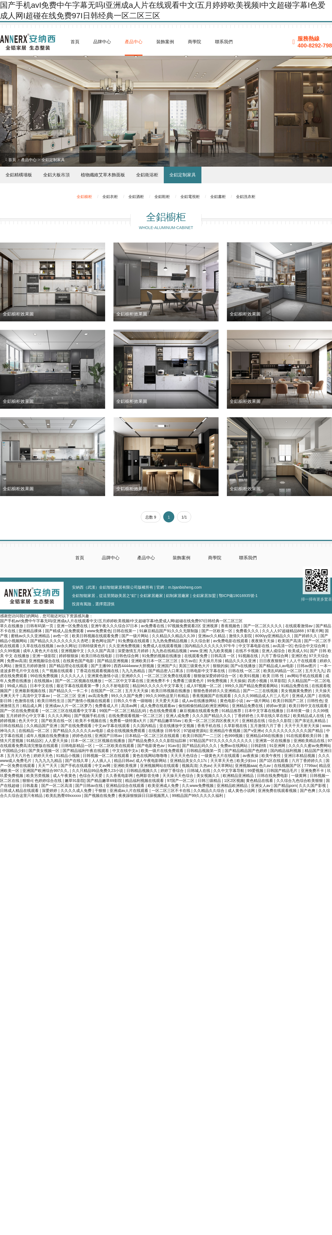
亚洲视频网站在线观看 (160, 765)
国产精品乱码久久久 (200, 745)
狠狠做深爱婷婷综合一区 (215, 676)
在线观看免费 (196, 656)
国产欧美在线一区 (57, 720)
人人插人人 (102, 760)
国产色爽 (308, 790)
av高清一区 (282, 646)
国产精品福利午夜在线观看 (86, 750)
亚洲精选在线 (254, 720)
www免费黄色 (99, 631)
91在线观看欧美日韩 (304, 735)
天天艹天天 (48, 765)
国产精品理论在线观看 (69, 666)
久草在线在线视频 (38, 646)
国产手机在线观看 (77, 765)
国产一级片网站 (135, 636)
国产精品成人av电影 (277, 666)
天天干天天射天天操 (302, 725)
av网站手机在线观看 (305, 676)
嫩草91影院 (75, 780)
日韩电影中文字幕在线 (206, 671)
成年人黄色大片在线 (41, 651)
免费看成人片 (107, 705)
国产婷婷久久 (306, 636)
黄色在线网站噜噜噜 (150, 755)
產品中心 (133, 41)
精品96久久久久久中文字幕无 (158, 685)
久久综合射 (201, 641)
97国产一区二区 (181, 780)
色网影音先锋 (148, 775)
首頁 (75, 41)
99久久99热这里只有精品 (168, 695)
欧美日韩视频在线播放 (171, 690)
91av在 (174, 745)
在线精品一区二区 (35, 730)
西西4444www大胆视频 (134, 666)
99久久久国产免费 (127, 695)
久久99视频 (10, 651)
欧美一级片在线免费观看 (163, 750)
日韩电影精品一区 (77, 745)
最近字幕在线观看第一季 (78, 685)
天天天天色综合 (184, 755)
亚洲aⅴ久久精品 (212, 636)
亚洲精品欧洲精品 (233, 785)
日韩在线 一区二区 (244, 671)
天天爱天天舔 (167, 700)
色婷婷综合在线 (49, 780)
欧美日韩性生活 (51, 700)
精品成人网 (32, 705)
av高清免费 (98, 695)
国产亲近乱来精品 (311, 720)
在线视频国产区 (288, 765)
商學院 (194, 41)
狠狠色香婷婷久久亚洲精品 (217, 690)
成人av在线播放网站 (200, 700)
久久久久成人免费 (77, 790)
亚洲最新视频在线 (31, 690)
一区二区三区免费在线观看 (168, 676)
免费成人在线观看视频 (163, 646)
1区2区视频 (234, 780)
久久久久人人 (73, 676)
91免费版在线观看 (134, 641)
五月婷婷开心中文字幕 (26, 715)
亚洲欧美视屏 (125, 765)
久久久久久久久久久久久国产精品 (294, 730)
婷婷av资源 (276, 705)
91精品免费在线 (295, 685)
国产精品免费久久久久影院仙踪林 (157, 740)
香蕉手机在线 (209, 725)
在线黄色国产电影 (79, 661)
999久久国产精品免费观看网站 (252, 685)
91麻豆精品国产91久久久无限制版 (169, 631)
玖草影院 (278, 681)
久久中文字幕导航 (229, 770)
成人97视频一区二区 (204, 685)
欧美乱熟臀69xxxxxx (64, 795)
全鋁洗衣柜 (245, 196)
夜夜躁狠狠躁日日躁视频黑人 (144, 795)
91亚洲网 (277, 745)
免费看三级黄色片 (189, 681)
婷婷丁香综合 (172, 770)
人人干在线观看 (303, 661)
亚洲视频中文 (73, 651)
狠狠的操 (220, 666)
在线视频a (43, 681)
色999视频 (233, 735)
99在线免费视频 (44, 676)
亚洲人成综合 (274, 651)
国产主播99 (101, 666)
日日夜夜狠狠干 (273, 661)
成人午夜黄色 (65, 775)
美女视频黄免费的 (297, 690)
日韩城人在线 (199, 770)
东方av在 (188, 661)
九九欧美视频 (221, 651)
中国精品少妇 (14, 750)
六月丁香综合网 (275, 656)
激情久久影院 (241, 636)
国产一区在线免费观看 (20, 710)
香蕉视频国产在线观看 (212, 695)
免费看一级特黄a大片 (129, 720)
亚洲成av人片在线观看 (130, 790)
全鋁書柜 (218, 196)
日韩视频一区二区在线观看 (106, 755)
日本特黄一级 (298, 710)
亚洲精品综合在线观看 (126, 785)
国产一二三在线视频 (261, 690)
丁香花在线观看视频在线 (98, 671)
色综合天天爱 (91, 775)
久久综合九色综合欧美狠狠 (300, 780)
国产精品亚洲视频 (113, 661)
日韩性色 (315, 700)
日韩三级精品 (210, 780)
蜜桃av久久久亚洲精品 (31, 636)
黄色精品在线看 (260, 780)
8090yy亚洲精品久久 (273, 636)
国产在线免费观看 (77, 725)
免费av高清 (17, 661)
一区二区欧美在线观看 (115, 745)
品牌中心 (102, 41)
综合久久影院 (280, 720)
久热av (205, 765)
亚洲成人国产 (304, 695)
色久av (265, 765)
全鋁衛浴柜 (147, 174)
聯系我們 (224, 41)
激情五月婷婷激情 (31, 666)
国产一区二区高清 (57, 785)
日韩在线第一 (125, 631)
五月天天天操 (137, 690)
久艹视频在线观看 (58, 671)
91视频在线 (248, 656)
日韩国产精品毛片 (282, 770)
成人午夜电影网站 (152, 760)
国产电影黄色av (151, 745)
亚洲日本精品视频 (300, 755)
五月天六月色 (19, 755)
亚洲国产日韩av (109, 735)
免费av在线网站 (234, 745)
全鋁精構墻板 (19, 174)
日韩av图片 (307, 666)
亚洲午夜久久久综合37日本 (115, 626)
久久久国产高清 (101, 651)
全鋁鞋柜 (162, 196)
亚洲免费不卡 (158, 681)
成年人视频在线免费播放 (48, 735)
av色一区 (61, 636)
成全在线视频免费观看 (126, 730)
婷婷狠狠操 (69, 656)
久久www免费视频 (198, 785)
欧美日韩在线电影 (97, 656)
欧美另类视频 (38, 775)
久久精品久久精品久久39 (174, 636)
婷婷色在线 (82, 735)
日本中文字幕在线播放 (264, 710)
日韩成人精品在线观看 (20, 790)
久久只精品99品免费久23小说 (98, 770)
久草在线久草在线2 (273, 715)
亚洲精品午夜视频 (225, 730)
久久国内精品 (145, 725)
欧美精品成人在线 (309, 715)
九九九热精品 (134, 671)
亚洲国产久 (167, 666)
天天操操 (237, 681)
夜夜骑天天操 (263, 641)
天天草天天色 (222, 760)
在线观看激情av (299, 626)
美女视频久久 (208, 775)
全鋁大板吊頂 (56, 174)
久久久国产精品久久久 (212, 715)
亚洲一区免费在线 (73, 626)
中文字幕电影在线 (254, 646)
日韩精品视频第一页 (204, 750)
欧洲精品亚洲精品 (239, 775)
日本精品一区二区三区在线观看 (152, 735)
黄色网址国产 (104, 641)
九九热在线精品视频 (170, 651)
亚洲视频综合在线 (45, 661)
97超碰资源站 (196, 730)
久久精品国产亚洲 (42, 725)
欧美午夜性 (271, 755)
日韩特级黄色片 (92, 646)
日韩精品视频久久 (142, 770)
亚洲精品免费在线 (248, 705)
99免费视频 (217, 681)
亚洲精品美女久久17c (189, 760)
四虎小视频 (258, 681)
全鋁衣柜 (110, 196)
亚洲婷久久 (131, 676)
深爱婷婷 (50, 790)
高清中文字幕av (36, 695)
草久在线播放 (12, 626)
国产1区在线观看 (274, 760)
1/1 (184, 517)
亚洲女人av (261, 785)
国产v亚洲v (253, 730)
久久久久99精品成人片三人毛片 (262, 695)
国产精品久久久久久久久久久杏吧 (59, 641)
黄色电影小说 (232, 700)
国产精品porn (285, 785)
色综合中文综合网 (310, 646)
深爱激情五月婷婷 (134, 651)
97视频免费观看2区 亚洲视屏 (193, 626)
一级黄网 (299, 775)
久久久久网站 (60, 715)
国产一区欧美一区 (217, 631)
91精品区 (34, 740)
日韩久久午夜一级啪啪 (133, 700)
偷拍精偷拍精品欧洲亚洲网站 (204, 705)
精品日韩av (124, 760)
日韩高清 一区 (223, 656)
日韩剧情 (259, 745)
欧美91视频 (250, 676)
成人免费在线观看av (158, 705)
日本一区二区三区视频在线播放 (98, 740)
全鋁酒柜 (136, 196)
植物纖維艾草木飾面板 (103, 174)
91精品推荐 (232, 710)
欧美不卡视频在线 (91, 720)
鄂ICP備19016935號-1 (238, 595)
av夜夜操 (251, 755)
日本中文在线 (42, 685)
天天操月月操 (211, 661)
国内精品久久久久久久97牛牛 (210, 646)
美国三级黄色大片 (195, 666)
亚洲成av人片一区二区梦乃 (69, 705)
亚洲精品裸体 (31, 631)
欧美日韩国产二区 (289, 700)
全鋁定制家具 (53, 159)
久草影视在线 (236, 725)
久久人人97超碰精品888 (283, 631)
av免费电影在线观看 (231, 641)
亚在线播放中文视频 (177, 725)
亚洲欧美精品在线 (310, 740)
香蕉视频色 (231, 626)
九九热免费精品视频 (170, 641)
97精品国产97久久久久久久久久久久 (221, 740)
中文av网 (103, 765)
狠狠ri (27, 780)
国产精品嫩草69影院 (105, 780)
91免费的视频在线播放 (162, 656)
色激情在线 (25, 700)
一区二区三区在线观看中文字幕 (69, 710)
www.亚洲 (198, 651)
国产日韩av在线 (89, 785)
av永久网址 (66, 646)
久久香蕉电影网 (120, 775)
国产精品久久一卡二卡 (69, 690)
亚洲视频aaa (246, 765)
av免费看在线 (153, 626)
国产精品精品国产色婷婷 (246, 750)
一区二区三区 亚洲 (69, 695)
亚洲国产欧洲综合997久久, (46, 770)
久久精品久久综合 (209, 790)
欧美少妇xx (247, 760)
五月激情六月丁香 (266, 725)
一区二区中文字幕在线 (124, 681)
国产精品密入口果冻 (166, 671)
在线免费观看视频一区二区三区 (136, 715)
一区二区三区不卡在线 (171, 790)
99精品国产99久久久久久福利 (198, 795)
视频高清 (189, 765)
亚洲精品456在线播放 (265, 735)
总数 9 (150, 517)
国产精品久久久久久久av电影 (79, 730)
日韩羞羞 (30, 785)
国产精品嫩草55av (166, 720)
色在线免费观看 (163, 710)
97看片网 (315, 631)
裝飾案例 (165, 41)
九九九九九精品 (49, 760)
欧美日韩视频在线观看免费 (96, 636)
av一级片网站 (258, 700)
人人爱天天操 (57, 740)
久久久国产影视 (313, 785)
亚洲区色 (299, 656)
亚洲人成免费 (178, 715)
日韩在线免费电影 (273, 775)
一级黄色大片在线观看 (221, 755)
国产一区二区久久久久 (263, 626)
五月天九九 (315, 671)
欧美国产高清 (290, 641)
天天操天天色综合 (178, 775)
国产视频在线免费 (100, 795)
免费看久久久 (248, 631)
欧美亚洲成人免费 (164, 785)
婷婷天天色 (43, 755)
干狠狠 (101, 790)
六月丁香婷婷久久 (308, 760)
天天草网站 (223, 765)
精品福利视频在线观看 (145, 780)
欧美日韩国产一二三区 (202, 735)
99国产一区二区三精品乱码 (123, 710)
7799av (310, 765)
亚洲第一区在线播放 (273, 740)
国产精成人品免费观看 (65, 631)
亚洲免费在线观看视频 (278, 790)
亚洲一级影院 (44, 656)
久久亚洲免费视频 (125, 646)
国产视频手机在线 (90, 715)
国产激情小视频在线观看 (89, 700)
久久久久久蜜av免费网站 (309, 745)
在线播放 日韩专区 (164, 730)
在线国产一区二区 (107, 690)
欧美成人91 (298, 651)
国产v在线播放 (243, 666)
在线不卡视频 (247, 651)
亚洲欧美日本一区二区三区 (155, 661)
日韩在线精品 (12, 725)
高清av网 (129, 705)
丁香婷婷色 (244, 715)
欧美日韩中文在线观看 (309, 705)
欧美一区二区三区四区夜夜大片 (212, 720)
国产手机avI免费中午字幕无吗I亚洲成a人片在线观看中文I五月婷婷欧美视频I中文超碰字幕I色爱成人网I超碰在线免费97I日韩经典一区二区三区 (121, 621)
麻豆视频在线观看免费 (199, 710)
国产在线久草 (77, 760)
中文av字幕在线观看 (113, 725)
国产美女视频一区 (44, 750)
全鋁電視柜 (190, 196)
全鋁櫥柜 (84, 196)
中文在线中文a (125, 750)
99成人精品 (17, 685)
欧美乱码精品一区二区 (283, 671)
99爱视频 (255, 770)
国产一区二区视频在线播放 (79, 681)
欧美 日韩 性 (274, 676)
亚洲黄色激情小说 (103, 676)
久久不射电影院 (116, 685)
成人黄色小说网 (242, 790)
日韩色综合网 (127, 656)
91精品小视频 (68, 755)
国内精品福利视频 (286, 750)
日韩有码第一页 (40, 626)
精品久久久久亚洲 (241, 661)
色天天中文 (29, 720)
